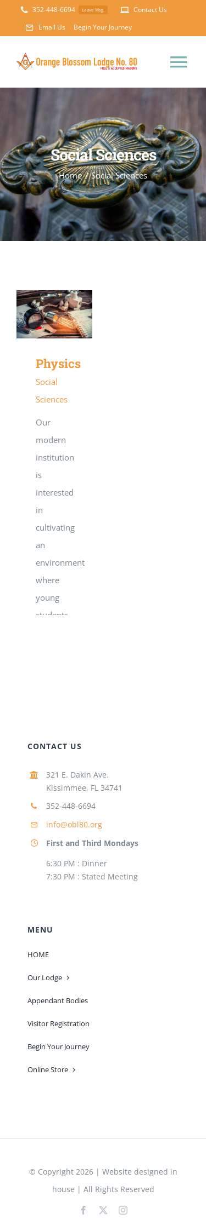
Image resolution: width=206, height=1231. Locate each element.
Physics (58, 363)
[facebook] (83, 1210)
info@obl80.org (74, 824)
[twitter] (103, 1210)
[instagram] (123, 1210)
